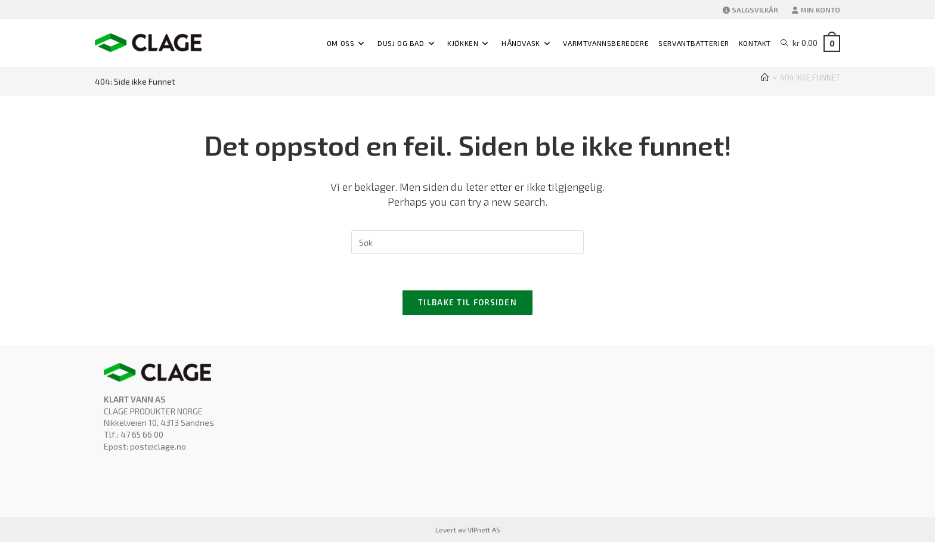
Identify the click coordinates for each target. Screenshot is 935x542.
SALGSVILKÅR (750, 9)
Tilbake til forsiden (467, 302)
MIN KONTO (816, 9)
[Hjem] (765, 77)
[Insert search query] (467, 242)
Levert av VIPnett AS (467, 529)
